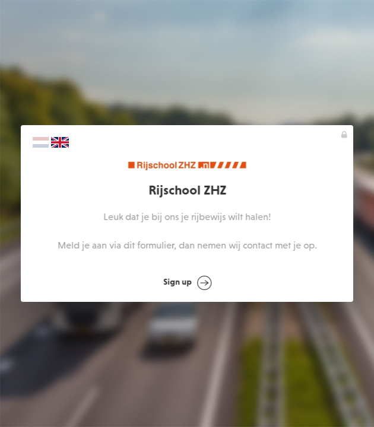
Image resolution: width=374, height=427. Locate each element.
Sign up (187, 283)
